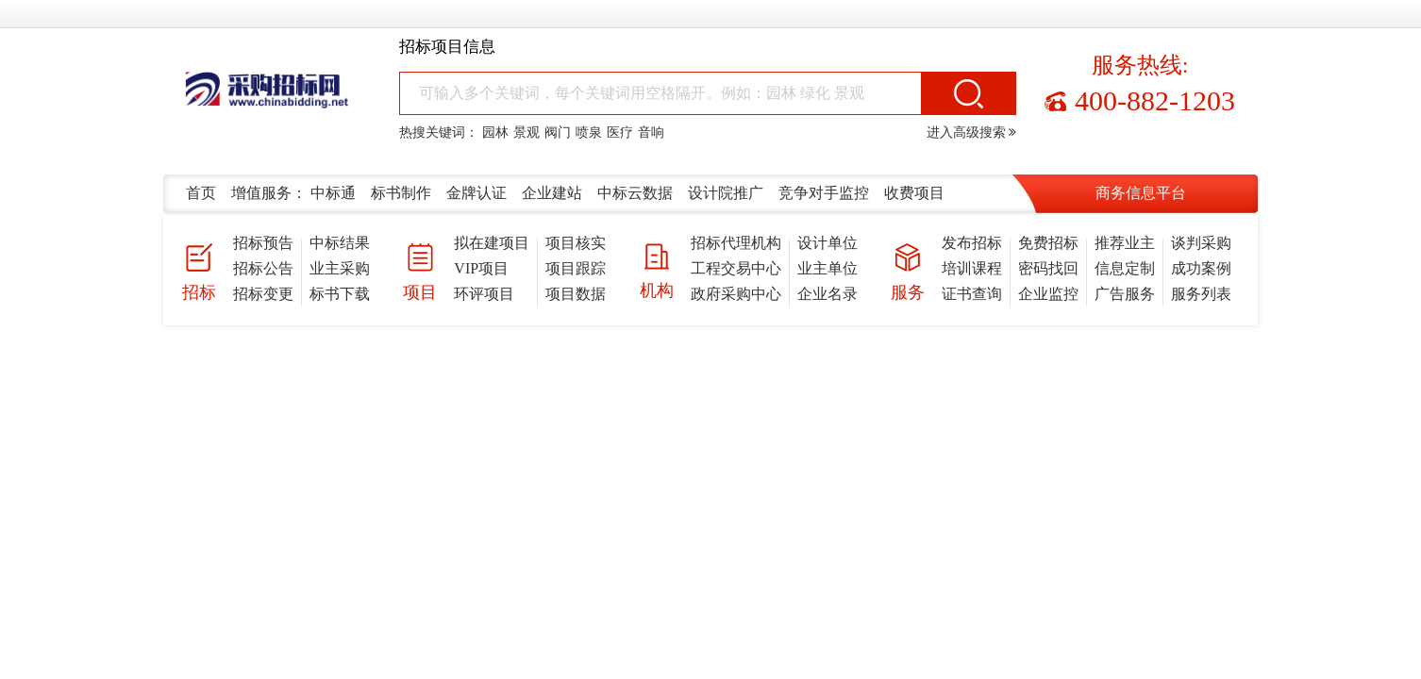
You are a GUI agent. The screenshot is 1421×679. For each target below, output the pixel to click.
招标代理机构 (736, 243)
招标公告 (263, 268)
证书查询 (972, 294)
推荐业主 (1125, 243)
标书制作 (401, 193)
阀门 (557, 132)
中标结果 (339, 243)
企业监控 (1048, 294)
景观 (526, 132)
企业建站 (552, 193)
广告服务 (1125, 294)
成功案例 (1201, 268)
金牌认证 (476, 193)
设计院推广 (725, 193)
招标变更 (263, 294)
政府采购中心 (736, 294)
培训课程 (972, 268)
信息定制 (1125, 268)
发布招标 (972, 243)
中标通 (333, 193)
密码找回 (1048, 268)
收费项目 (914, 193)
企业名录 (827, 294)
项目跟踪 (575, 268)
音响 (651, 132)
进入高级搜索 (972, 132)
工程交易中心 (736, 268)
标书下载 (339, 294)
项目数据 (575, 294)
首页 (201, 193)
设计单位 (827, 243)
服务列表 (1201, 294)
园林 (495, 132)
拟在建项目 (491, 243)
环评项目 (484, 294)
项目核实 (575, 243)
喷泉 (589, 132)
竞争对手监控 (823, 193)
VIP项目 (481, 268)
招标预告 (263, 243)
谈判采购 (1201, 243)
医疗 (620, 132)
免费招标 (1048, 243)
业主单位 (827, 268)
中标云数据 (635, 193)
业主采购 (339, 268)
